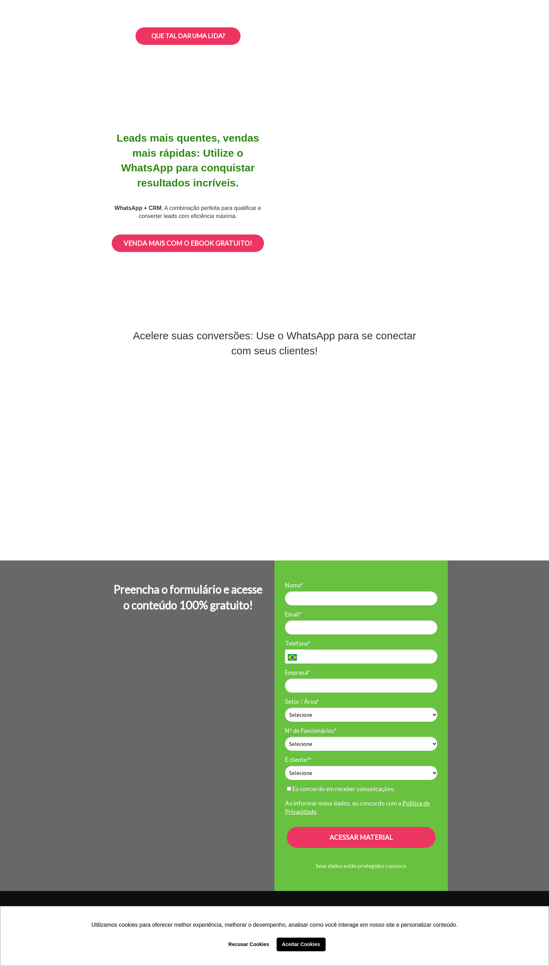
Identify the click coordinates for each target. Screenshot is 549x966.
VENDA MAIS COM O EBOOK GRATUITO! (188, 243)
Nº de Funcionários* (310, 730)
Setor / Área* (302, 701)
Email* (293, 614)
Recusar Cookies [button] (248, 944)
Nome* (294, 585)
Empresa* (297, 672)
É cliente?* (298, 759)
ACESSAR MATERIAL (361, 837)
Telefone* (298, 643)
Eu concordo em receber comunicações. (341, 788)
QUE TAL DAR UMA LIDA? (188, 36)
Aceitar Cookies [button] (301, 944)
